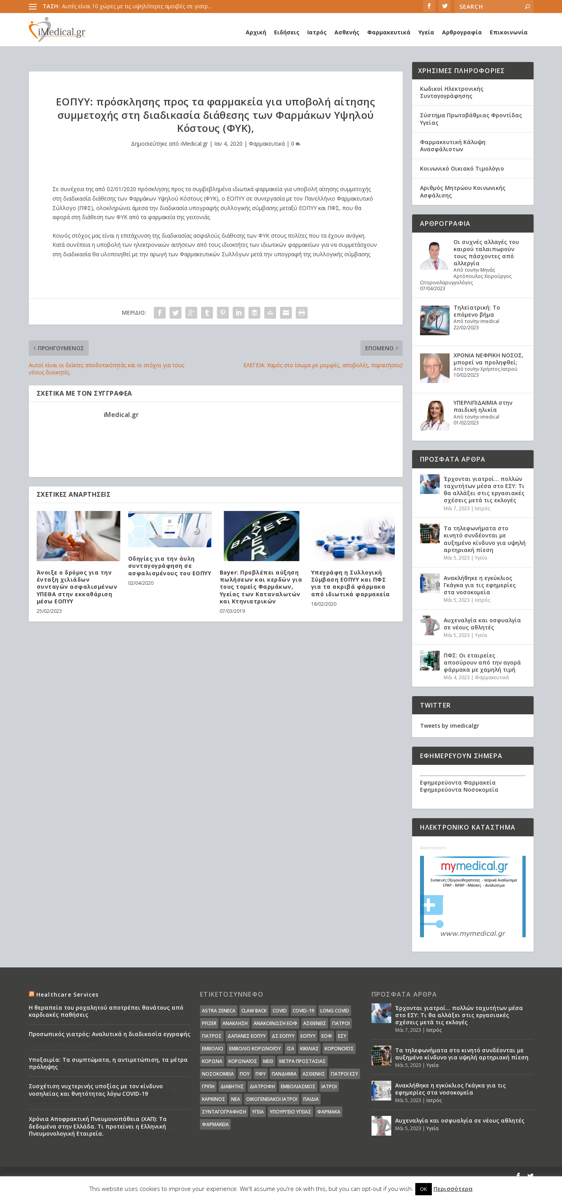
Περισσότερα (452, 1188)
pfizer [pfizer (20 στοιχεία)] (209, 1023)
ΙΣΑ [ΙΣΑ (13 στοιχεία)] (290, 1048)
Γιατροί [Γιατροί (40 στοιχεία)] (341, 1023)
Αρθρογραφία (462, 32)
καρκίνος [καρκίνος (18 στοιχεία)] (213, 1099)
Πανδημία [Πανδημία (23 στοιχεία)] (284, 1073)
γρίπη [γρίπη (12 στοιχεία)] (208, 1086)
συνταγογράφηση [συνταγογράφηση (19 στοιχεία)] (224, 1111)
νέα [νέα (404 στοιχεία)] (235, 1099)
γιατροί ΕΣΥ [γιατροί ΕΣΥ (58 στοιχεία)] (344, 1073)
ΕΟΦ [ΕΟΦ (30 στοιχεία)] (326, 1036)
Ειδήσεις (286, 32)
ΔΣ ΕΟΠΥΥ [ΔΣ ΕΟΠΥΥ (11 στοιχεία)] (283, 1036)
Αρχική (256, 32)
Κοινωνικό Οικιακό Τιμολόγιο (462, 168)
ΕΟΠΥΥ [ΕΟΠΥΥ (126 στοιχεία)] (308, 1036)
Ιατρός (317, 32)
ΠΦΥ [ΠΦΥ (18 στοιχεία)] (261, 1073)
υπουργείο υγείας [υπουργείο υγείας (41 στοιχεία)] (290, 1111)
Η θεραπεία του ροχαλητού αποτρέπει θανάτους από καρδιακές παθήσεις (106, 1011)
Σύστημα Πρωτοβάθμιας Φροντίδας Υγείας (471, 118)
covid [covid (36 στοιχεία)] (280, 1010)
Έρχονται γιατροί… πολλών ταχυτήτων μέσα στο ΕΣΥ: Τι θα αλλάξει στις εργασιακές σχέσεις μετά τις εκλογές (484, 489)
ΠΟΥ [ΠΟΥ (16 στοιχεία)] (245, 1073)
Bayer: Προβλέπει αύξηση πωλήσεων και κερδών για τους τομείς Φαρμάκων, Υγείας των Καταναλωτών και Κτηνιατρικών (261, 587)
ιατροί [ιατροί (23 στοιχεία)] (329, 1086)
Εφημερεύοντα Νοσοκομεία (459, 789)
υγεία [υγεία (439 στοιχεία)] (258, 1111)
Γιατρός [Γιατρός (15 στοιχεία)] (212, 1036)
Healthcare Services (67, 994)
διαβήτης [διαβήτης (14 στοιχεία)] (232, 1086)
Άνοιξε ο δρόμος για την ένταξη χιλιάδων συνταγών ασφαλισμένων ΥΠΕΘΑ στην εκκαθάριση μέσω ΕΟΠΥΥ (77, 587)
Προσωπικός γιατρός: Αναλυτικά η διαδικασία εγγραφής (109, 1034)
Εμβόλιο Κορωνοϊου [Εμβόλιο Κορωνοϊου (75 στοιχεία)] (255, 1048)
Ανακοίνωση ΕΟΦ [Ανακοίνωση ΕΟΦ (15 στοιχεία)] (275, 1023)
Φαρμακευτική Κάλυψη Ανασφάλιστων (452, 145)
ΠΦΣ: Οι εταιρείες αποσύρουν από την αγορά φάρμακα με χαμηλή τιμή (482, 662)
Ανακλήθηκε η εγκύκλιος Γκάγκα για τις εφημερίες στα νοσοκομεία (480, 585)
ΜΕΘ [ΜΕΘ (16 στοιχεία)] (268, 1061)
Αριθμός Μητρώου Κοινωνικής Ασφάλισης (463, 191)
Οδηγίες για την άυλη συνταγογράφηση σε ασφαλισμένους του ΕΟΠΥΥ (169, 566)
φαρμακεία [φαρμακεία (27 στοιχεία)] (215, 1124)
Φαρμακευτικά (389, 32)
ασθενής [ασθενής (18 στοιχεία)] (313, 1073)
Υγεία (426, 32)
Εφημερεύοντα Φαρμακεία (458, 782)
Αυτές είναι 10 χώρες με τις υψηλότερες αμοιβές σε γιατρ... (136, 6)
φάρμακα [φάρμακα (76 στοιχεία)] (328, 1111)
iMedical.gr (194, 143)
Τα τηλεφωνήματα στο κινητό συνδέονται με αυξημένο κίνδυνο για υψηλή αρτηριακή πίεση (485, 539)
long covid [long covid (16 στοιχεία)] (334, 1010)
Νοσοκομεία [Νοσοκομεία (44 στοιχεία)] (218, 1073)
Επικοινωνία (509, 32)
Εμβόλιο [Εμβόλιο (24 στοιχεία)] (212, 1048)
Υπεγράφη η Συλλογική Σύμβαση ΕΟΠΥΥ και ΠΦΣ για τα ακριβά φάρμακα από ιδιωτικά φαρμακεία (350, 583)
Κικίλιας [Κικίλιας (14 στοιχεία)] (309, 1048)
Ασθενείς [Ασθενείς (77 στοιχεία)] (314, 1023)
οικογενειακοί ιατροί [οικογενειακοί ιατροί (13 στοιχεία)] (271, 1099)
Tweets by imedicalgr (449, 725)
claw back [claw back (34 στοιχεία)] (254, 1010)
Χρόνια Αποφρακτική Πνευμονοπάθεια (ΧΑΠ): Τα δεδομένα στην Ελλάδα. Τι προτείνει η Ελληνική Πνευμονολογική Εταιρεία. (98, 1126)
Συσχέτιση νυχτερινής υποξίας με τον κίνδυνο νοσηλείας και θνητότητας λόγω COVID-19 (96, 1089)
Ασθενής (346, 32)
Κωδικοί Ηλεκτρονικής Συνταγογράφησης (452, 92)
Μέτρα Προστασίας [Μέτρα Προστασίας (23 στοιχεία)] (302, 1061)
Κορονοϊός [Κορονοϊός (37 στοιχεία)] (339, 1048)
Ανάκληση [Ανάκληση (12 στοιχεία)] (235, 1023)
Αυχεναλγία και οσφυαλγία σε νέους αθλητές (482, 623)
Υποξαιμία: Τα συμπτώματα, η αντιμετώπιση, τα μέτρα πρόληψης (108, 1063)
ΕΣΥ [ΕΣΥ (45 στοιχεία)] (342, 1036)
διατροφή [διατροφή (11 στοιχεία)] (262, 1086)
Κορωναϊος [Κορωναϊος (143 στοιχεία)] (242, 1061)
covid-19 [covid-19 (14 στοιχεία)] (303, 1010)
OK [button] (423, 1188)
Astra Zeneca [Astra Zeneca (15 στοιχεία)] (218, 1010)
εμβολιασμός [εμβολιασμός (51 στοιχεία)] (298, 1086)
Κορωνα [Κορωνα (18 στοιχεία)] (212, 1061)
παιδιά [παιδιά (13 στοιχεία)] (311, 1099)
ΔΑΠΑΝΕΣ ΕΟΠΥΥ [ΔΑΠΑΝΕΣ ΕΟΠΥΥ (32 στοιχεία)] (247, 1036)
